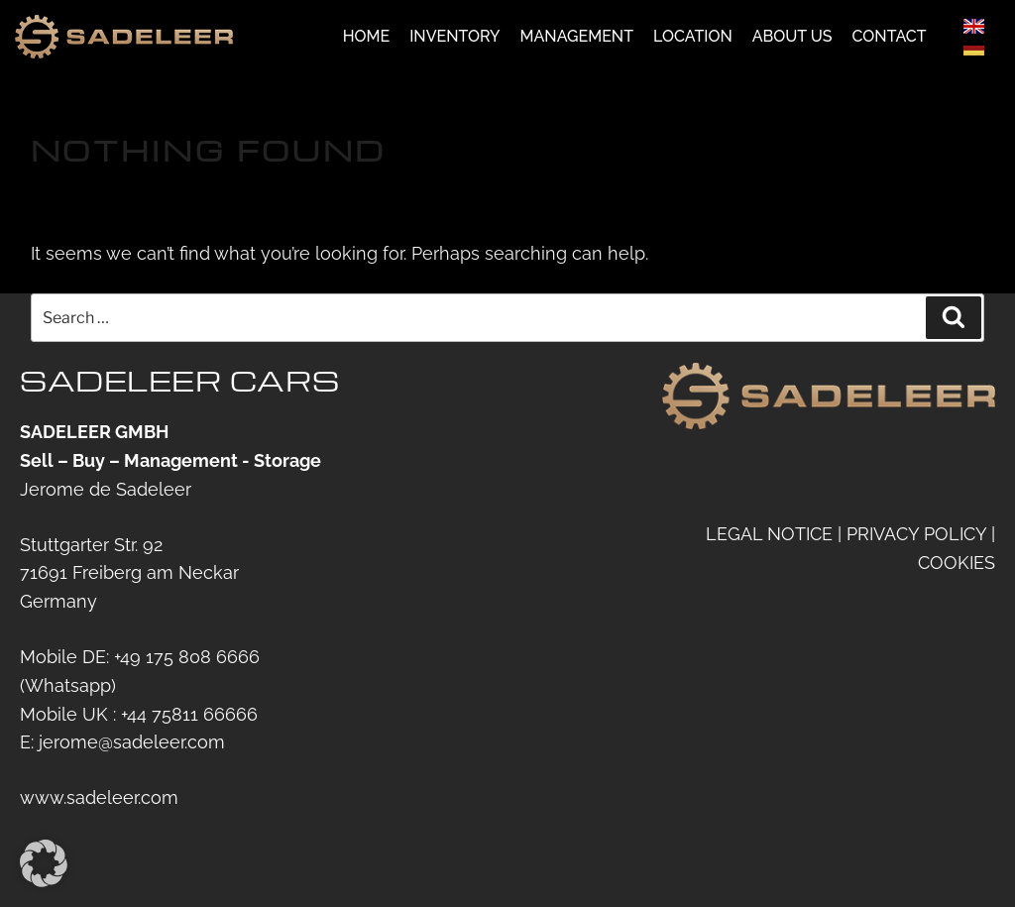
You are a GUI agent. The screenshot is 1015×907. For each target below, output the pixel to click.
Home (367, 38)
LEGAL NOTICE (769, 533)
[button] (43, 863)
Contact (889, 38)
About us (792, 38)
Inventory (454, 38)
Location (693, 38)
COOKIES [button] (956, 561)
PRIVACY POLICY (916, 533)
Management (576, 38)
